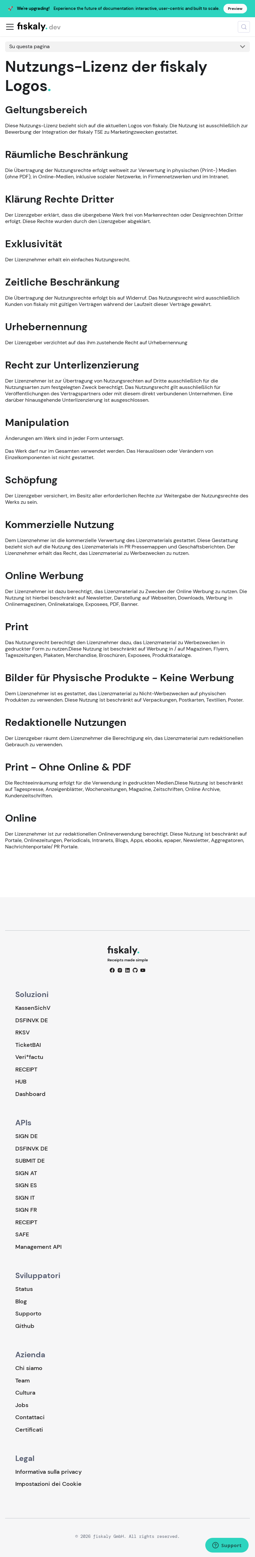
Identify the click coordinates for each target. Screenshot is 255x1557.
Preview (235, 8)
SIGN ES (26, 1185)
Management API (38, 1247)
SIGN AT (26, 1173)
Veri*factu (29, 1057)
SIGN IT (25, 1198)
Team (22, 1380)
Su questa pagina (29, 46)
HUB (20, 1081)
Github (24, 1326)
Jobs (21, 1405)
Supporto (28, 1313)
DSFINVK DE (31, 1020)
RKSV (22, 1032)
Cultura (25, 1393)
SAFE (22, 1234)
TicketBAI (28, 1045)
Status (24, 1289)
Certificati (29, 1430)
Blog (21, 1301)
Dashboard (30, 1094)
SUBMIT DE (30, 1161)
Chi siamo (28, 1368)
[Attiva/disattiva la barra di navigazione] (10, 27)
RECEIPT (26, 1069)
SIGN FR (26, 1210)
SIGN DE (26, 1136)
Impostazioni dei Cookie (48, 1484)
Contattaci (30, 1417)
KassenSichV (32, 1008)
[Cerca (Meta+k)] (244, 27)
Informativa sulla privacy (48, 1472)
